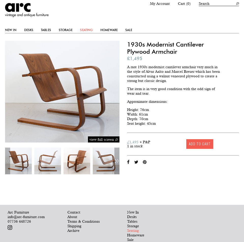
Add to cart (200, 144)
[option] (18, 161)
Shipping (74, 226)
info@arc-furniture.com (26, 217)
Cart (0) (184, 4)
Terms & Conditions (83, 221)
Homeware (109, 30)
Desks (29, 30)
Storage (66, 30)
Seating (86, 30)
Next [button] (116, 161)
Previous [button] (7, 161)
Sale (128, 30)
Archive (73, 231)
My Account (160, 4)
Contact (73, 212)
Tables (46, 30)
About (72, 217)
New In (11, 30)
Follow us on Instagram (10, 227)
